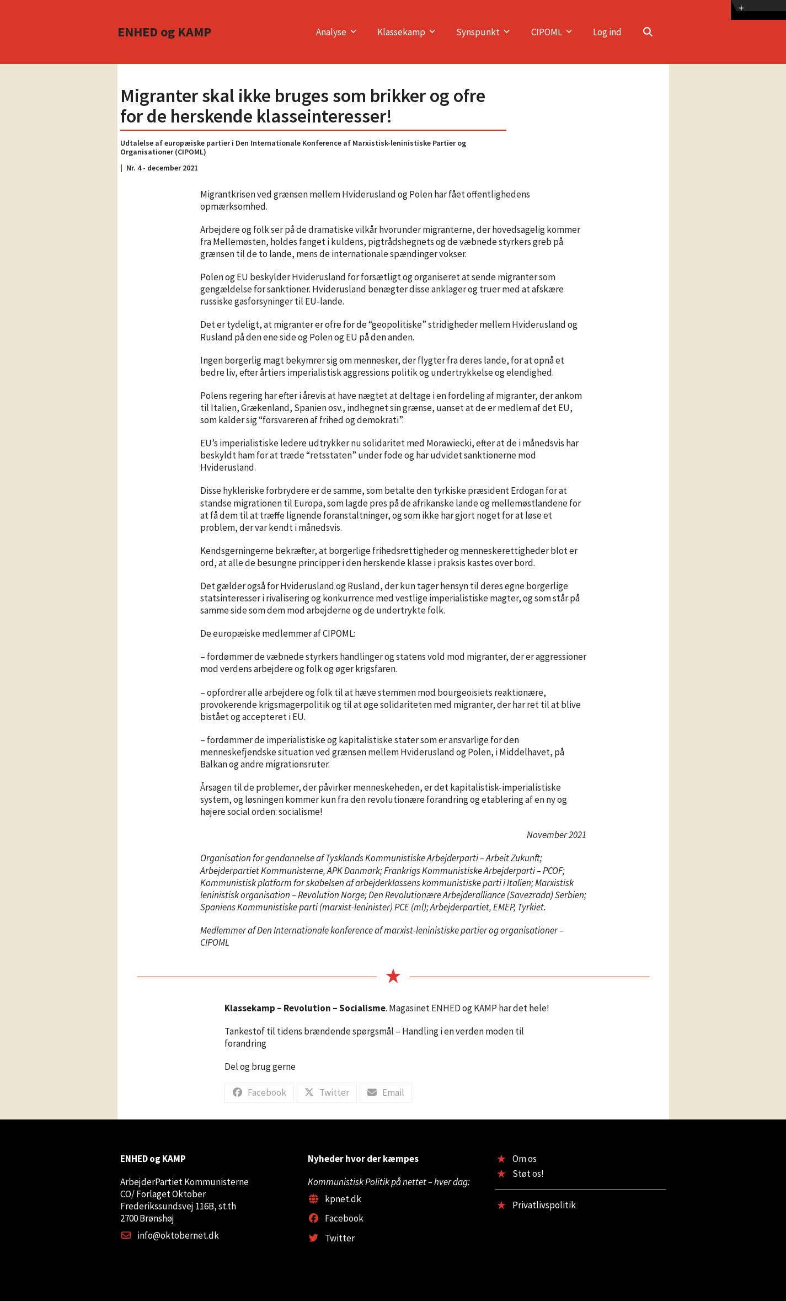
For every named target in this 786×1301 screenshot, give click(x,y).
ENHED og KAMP (164, 31)
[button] (648, 32)
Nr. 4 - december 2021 (162, 168)
